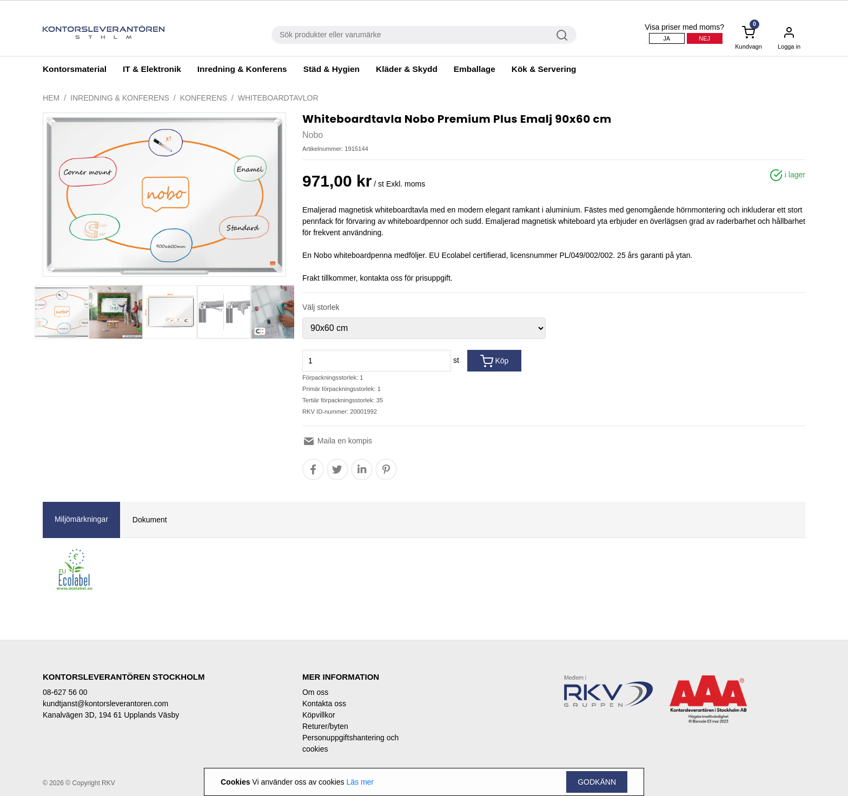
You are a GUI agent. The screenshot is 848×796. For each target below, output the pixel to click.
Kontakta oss (324, 703)
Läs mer (360, 782)
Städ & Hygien (331, 69)
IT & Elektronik (152, 69)
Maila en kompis (337, 440)
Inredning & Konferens (242, 69)
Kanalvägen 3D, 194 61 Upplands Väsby (111, 715)
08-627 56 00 (65, 692)
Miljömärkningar (81, 519)
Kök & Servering (544, 69)
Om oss (315, 692)
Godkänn (597, 782)
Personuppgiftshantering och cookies (350, 743)
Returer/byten (325, 726)
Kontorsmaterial (75, 69)
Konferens (203, 98)
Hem (51, 98)
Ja (666, 38)
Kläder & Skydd (407, 69)
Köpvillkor (318, 715)
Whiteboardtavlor (278, 98)
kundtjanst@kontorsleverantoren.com (105, 703)
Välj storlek (320, 307)
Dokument (149, 519)
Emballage (474, 69)
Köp (494, 361)
